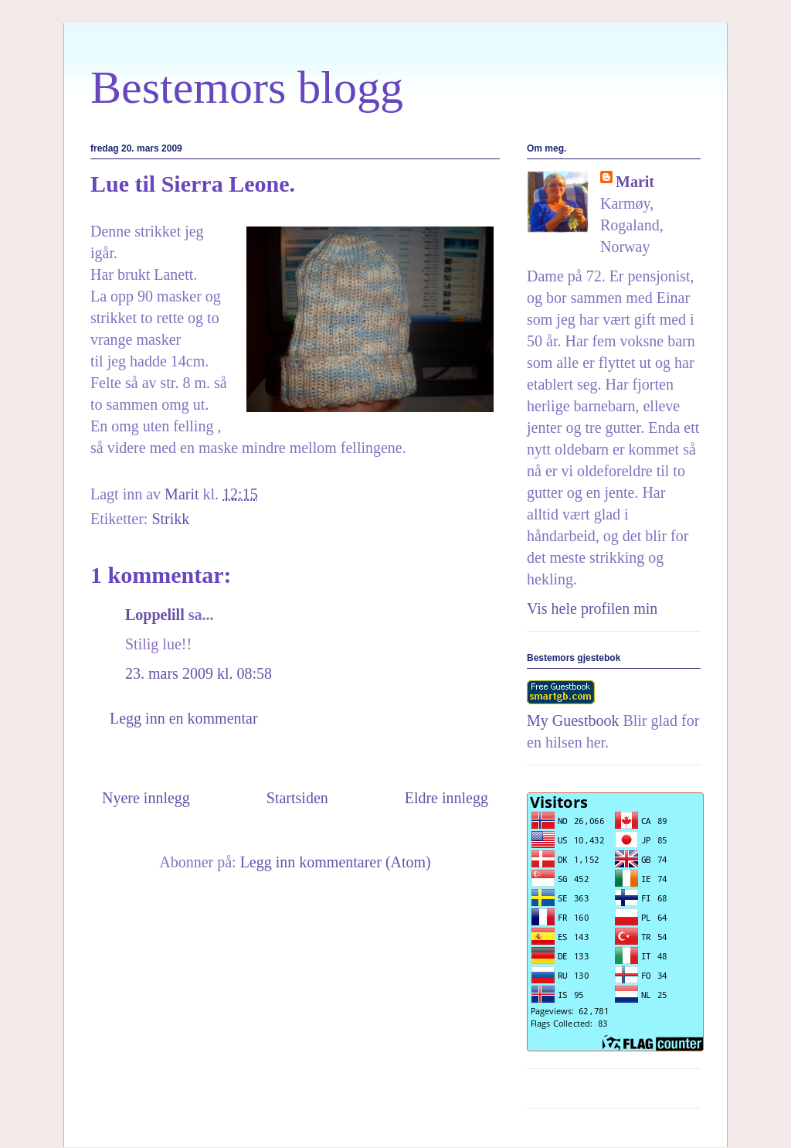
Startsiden (297, 797)
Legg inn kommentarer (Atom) (335, 861)
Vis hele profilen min (592, 608)
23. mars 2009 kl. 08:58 (198, 673)
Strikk (170, 518)
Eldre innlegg (446, 797)
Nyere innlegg (146, 797)
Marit (635, 181)
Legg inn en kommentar (184, 718)
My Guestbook (573, 720)
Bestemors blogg (246, 87)
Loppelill (155, 614)
